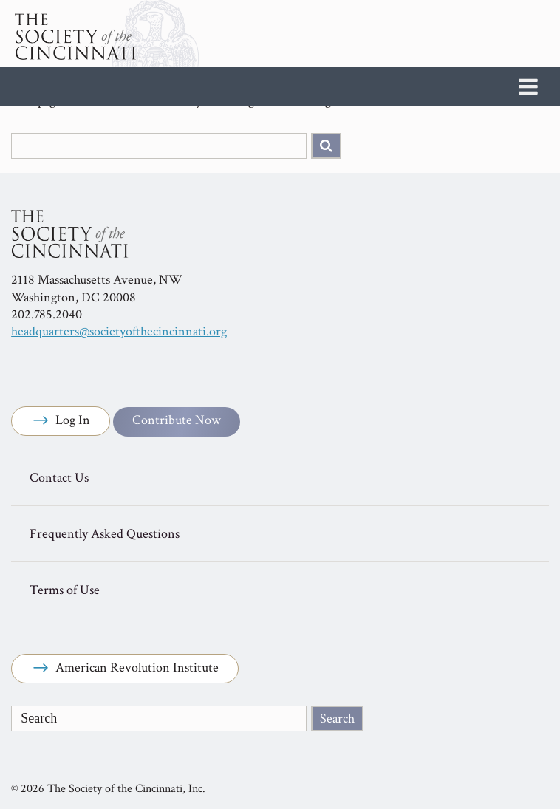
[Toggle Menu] (528, 86)
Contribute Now (176, 420)
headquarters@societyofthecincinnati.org (119, 331)
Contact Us (59, 477)
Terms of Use (65, 589)
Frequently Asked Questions (105, 533)
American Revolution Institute (125, 668)
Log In (60, 421)
